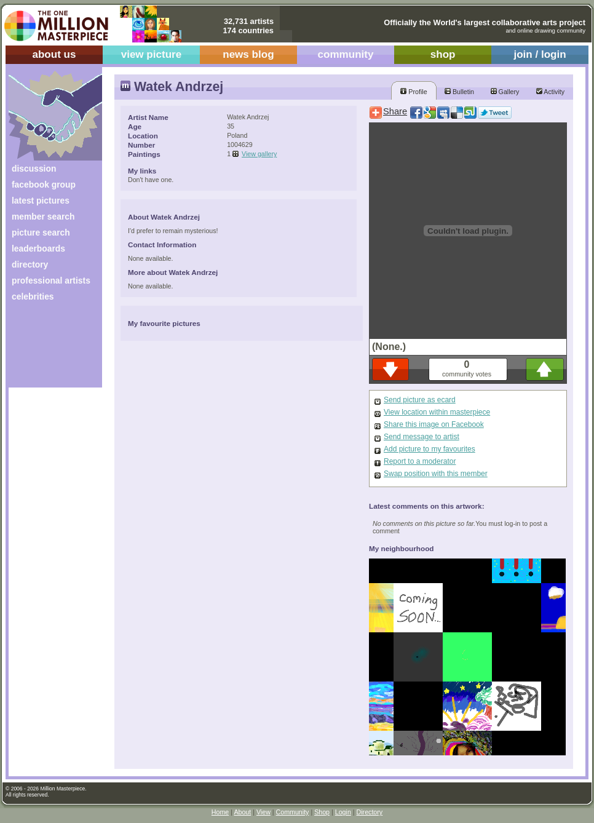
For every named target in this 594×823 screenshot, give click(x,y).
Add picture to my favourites (429, 449)
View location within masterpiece (437, 412)
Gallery (505, 91)
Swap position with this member (436, 473)
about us (54, 54)
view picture (151, 54)
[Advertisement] (47, 349)
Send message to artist (421, 436)
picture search (41, 232)
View (263, 812)
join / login (539, 54)
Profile (413, 91)
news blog (248, 54)
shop (443, 54)
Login (343, 812)
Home (220, 812)
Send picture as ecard (420, 400)
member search (43, 216)
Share (395, 111)
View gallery (259, 153)
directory (30, 264)
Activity (550, 91)
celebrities (33, 296)
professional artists (51, 280)
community (346, 54)
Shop (322, 812)
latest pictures (40, 200)
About (242, 812)
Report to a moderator (420, 461)
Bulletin (459, 91)
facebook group (44, 184)
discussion (34, 168)
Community (292, 812)
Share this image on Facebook (434, 424)
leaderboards (38, 248)
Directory (370, 812)
